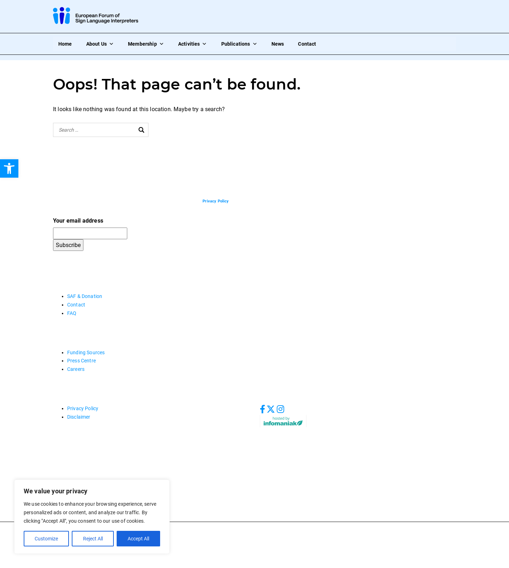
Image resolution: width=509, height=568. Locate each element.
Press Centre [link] (81, 360)
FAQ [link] (71, 313)
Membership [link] (146, 44)
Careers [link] (75, 369)
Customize (46, 538)
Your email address (78, 220)
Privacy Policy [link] (82, 408)
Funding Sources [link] (86, 352)
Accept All (138, 538)
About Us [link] (100, 44)
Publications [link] (239, 44)
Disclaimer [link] (78, 417)
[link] (9, 168)
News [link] (277, 44)
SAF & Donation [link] (84, 296)
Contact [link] (307, 44)
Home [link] (65, 44)
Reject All (93, 538)
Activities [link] (192, 44)
